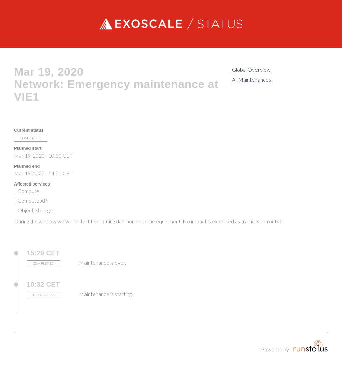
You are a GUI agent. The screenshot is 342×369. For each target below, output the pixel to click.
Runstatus (310, 345)
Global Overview (251, 69)
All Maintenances (251, 79)
